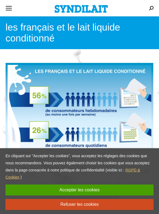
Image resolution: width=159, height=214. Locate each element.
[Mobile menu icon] (8, 8)
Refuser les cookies (79, 204)
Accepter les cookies (79, 190)
